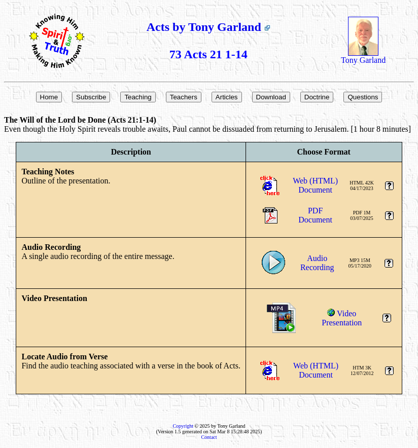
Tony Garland (363, 56)
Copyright (182, 426)
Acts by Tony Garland (208, 26)
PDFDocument (315, 215)
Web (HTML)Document (315, 185)
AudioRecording (317, 263)
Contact (209, 437)
